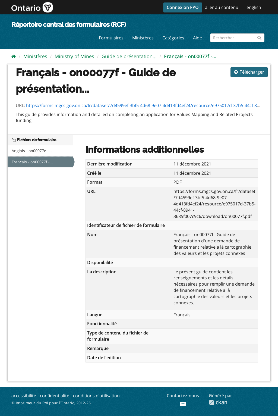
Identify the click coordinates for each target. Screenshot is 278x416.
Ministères (143, 38)
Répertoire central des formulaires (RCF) (68, 25)
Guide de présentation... (129, 56)
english (254, 7)
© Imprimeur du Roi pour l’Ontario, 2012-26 (51, 402)
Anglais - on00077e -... (32, 150)
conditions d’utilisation (96, 396)
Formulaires (111, 38)
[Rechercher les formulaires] (237, 37)
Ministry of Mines (74, 56)
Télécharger (249, 72)
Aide (197, 38)
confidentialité (54, 396)
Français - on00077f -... (190, 56)
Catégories (173, 38)
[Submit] (259, 37)
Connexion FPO (183, 7)
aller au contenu (221, 7)
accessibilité (23, 396)
